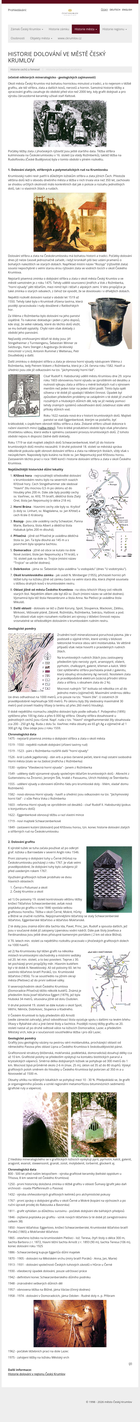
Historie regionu (114, 29)
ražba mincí (47, 428)
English (127, 9)
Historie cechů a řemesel (25, 69)
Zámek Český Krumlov (27, 29)
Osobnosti (18, 38)
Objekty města (41, 38)
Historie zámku (59, 29)
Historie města (86, 29)
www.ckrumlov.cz (69, 38)
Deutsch (115, 9)
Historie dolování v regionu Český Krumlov (36, 1374)
